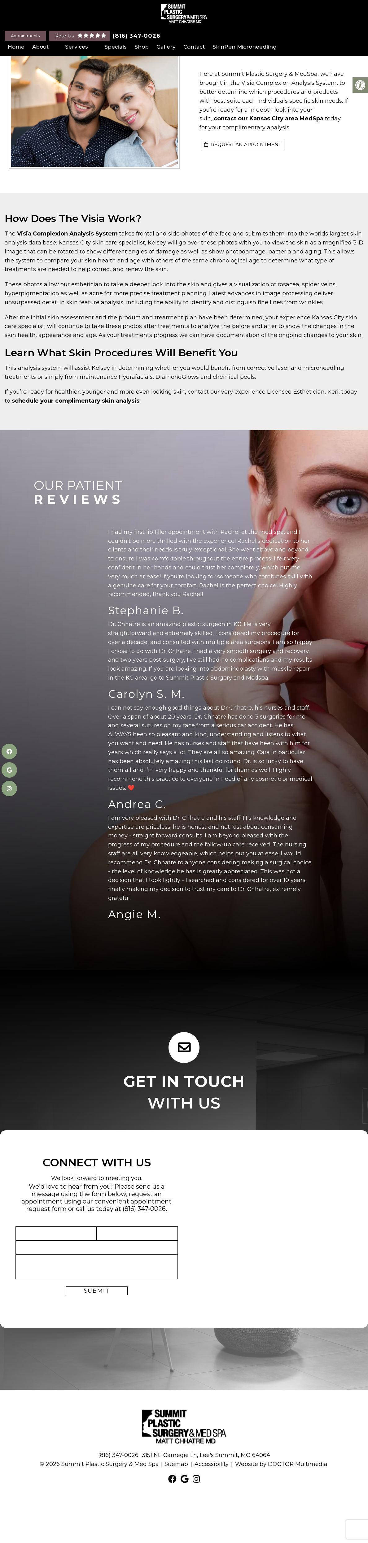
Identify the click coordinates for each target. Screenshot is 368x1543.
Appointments (25, 35)
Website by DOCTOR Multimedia (281, 1464)
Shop (141, 47)
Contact (194, 47)
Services (76, 47)
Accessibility (212, 1464)
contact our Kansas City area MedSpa (268, 118)
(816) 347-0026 (136, 36)
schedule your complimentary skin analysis (75, 400)
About (40, 47)
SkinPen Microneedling (244, 47)
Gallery (166, 47)
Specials (115, 47)
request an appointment (242, 144)
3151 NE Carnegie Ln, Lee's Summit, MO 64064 (206, 1455)
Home (16, 47)
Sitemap (176, 1464)
